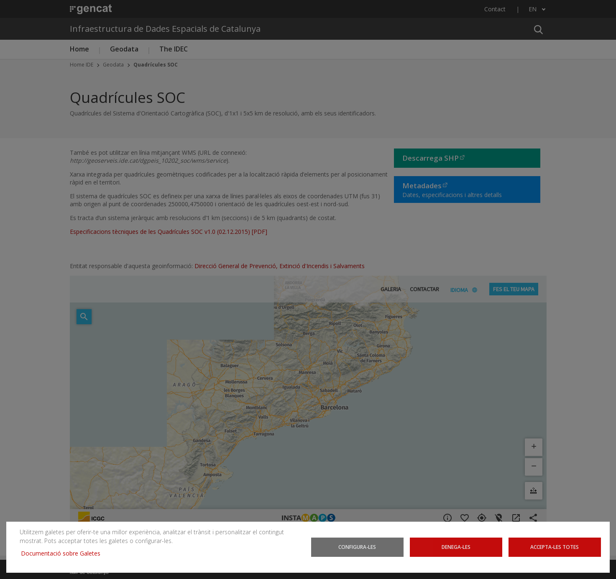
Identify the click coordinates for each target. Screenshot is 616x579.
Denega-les (456, 546)
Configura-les (357, 546)
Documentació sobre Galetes (63, 553)
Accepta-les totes (554, 546)
